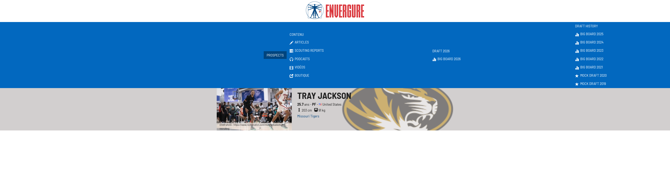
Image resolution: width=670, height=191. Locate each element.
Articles (299, 42)
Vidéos (297, 67)
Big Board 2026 (446, 59)
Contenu (297, 34)
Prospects (275, 55)
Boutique (299, 75)
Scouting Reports (307, 50)
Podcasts (300, 59)
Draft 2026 (441, 51)
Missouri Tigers (308, 116)
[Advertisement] (335, 158)
